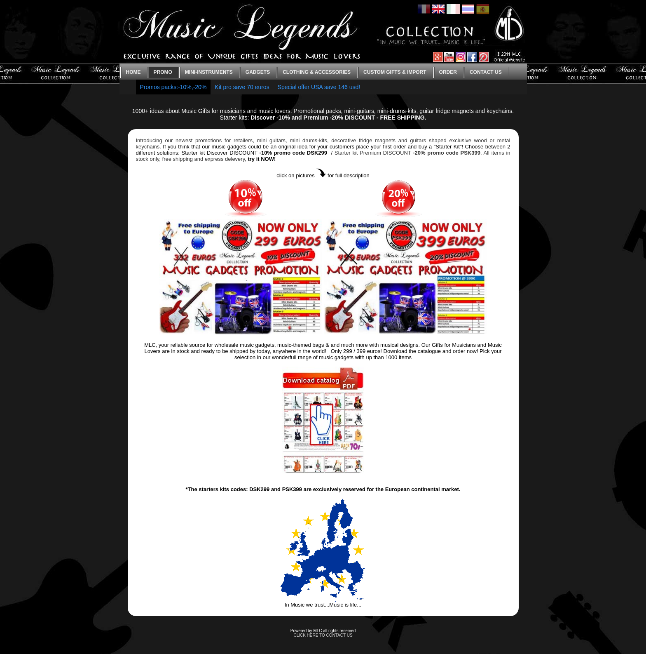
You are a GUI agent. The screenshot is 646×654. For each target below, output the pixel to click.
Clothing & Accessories (317, 72)
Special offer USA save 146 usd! (319, 87)
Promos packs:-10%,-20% (173, 87)
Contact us (486, 72)
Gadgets (258, 72)
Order (448, 72)
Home (133, 72)
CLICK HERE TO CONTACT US (322, 635)
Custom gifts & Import (394, 72)
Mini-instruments (209, 72)
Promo (163, 72)
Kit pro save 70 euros (242, 87)
